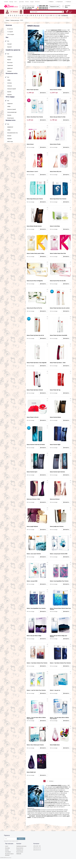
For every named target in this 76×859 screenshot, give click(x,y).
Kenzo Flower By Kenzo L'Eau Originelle (36, 362)
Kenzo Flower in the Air (32, 417)
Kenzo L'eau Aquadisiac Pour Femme (59, 581)
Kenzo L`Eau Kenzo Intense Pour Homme (60, 663)
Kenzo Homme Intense (55, 89)
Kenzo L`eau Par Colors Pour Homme (36, 690)
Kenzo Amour (30, 144)
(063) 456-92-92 (43, 9)
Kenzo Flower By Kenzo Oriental (35, 390)
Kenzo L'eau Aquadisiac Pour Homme (36, 608)
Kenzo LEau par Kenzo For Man (57, 117)
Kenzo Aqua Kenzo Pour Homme (58, 198)
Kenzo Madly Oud (31, 772)
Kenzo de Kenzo (64, 31)
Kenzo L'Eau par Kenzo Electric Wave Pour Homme (60, 609)
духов (58, 31)
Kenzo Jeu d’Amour (55, 499)
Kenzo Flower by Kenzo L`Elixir (58, 362)
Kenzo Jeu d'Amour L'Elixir (33, 499)
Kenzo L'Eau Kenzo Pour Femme (35, 117)
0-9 (59, 15)
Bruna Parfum (19, 848)
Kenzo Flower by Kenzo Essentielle (58, 335)
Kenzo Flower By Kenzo (32, 89)
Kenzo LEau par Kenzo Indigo (34, 635)
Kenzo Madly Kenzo (55, 745)
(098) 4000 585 (43, 5)
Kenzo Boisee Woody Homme (34, 226)
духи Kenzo (51, 50)
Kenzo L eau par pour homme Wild (58, 553)
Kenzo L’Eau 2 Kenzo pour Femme (35, 745)
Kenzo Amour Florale (55, 144)
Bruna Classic (19, 851)
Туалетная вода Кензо (52, 43)
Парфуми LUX (19, 850)
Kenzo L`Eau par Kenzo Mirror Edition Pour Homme (59, 718)
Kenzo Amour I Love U (32, 171)
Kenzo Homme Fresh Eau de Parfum (36, 444)
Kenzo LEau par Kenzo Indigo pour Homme (58, 636)
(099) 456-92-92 (43, 7)
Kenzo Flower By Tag (55, 390)
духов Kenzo (54, 46)
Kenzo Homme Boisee (55, 417)
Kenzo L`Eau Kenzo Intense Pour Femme (37, 663)
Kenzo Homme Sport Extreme (57, 471)
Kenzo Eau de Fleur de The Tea (34, 308)
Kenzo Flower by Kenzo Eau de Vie (35, 335)
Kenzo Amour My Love (55, 171)
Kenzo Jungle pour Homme (56, 526)
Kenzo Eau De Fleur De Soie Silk (58, 280)
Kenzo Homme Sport (32, 471)
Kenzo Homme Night (55, 444)
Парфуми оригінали (21, 846)
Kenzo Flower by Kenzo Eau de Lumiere (60, 308)
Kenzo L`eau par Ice (55, 690)
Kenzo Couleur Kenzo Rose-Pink (58, 253)
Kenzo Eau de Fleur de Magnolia (35, 280)
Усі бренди (64, 15)
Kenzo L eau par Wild (32, 581)
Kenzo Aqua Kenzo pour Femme (35, 198)
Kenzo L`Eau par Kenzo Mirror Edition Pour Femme (36, 718)
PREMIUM (18, 853)
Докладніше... (43, 92)
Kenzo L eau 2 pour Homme (34, 553)
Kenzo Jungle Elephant (32, 526)
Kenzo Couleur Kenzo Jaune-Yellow (35, 253)
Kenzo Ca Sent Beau (55, 226)
